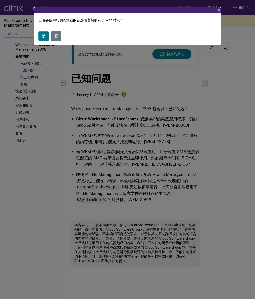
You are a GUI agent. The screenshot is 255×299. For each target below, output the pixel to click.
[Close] (219, 10)
